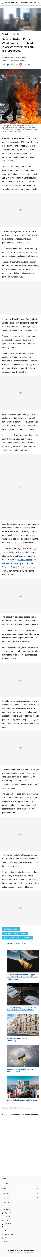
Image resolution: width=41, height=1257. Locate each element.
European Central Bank (12, 567)
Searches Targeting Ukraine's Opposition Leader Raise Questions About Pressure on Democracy (23, 977)
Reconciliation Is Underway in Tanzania (22, 1100)
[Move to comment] (29, 65)
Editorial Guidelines (30, 1115)
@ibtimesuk (21, 58)
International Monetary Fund (14, 563)
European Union (25, 560)
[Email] (25, 65)
